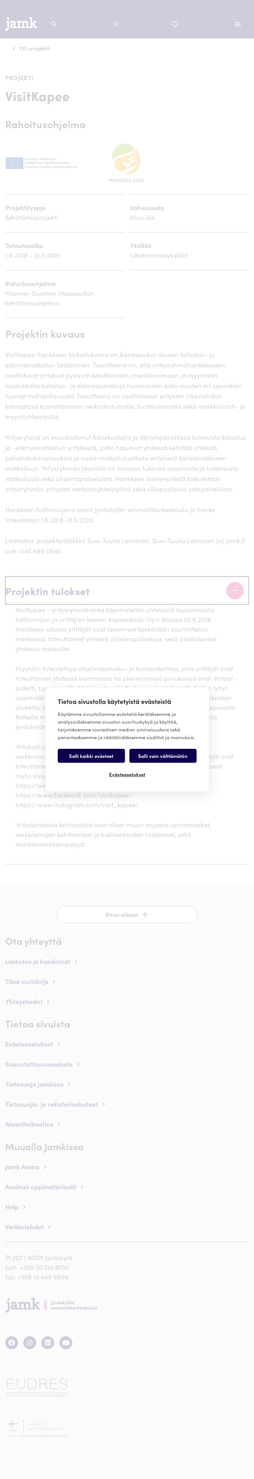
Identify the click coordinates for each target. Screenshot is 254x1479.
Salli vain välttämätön (163, 755)
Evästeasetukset (127, 774)
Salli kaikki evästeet (91, 755)
